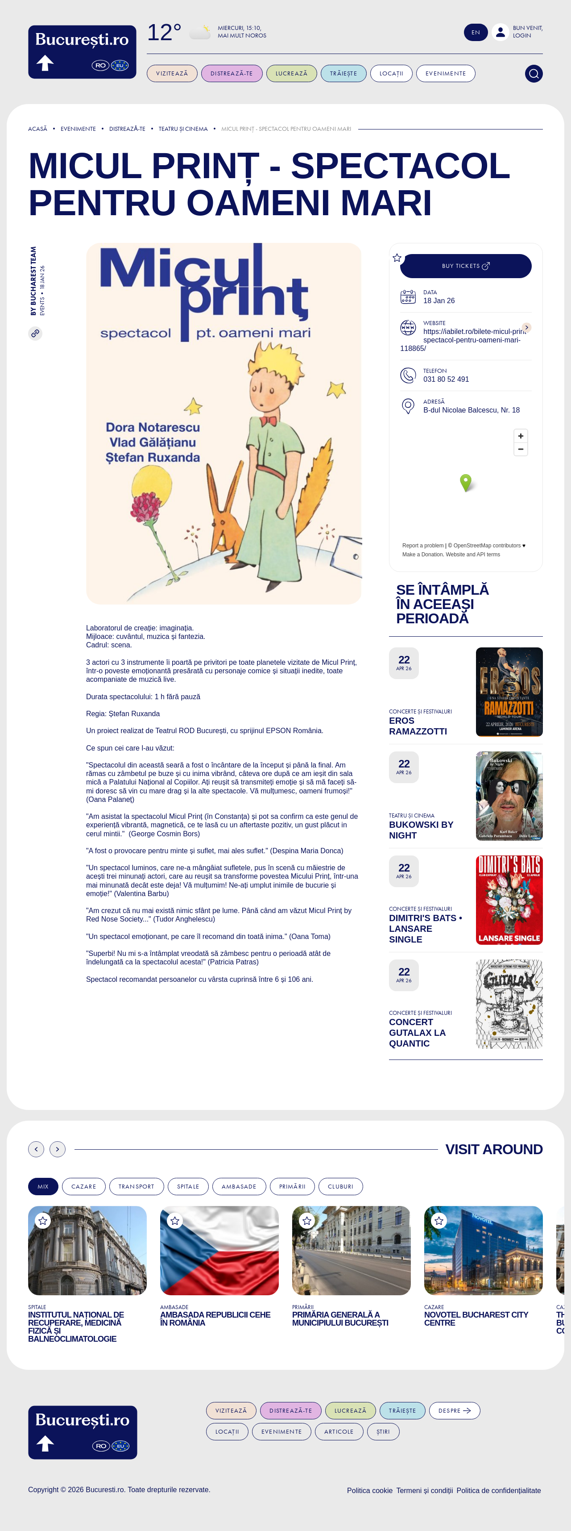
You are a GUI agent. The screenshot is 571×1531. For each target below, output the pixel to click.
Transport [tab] (137, 1186)
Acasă (37, 129)
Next (58, 1149)
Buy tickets (466, 266)
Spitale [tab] (188, 1186)
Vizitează (173, 73)
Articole (339, 1431)
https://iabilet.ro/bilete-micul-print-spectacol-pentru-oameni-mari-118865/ (464, 340)
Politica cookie (370, 1490)
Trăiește (344, 73)
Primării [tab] (292, 1186)
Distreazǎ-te (127, 129)
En (476, 32)
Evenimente (446, 73)
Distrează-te (232, 73)
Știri (383, 1431)
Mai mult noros (242, 35)
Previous (36, 1149)
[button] (517, 32)
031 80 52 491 (446, 379)
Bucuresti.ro (105, 1489)
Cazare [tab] (83, 1186)
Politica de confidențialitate (499, 1490)
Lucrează (292, 73)
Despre (455, 1410)
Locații (392, 73)
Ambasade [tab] (239, 1186)
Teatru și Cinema (183, 129)
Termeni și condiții (424, 1490)
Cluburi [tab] (340, 1186)
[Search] (534, 74)
